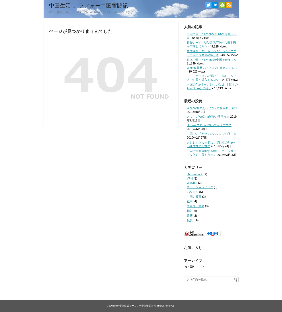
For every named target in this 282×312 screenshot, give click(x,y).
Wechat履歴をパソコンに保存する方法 (212, 67)
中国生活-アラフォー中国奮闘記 (88, 6)
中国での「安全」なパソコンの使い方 (211, 133)
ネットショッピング (200, 187)
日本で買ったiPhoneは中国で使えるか (212, 59)
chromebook (195, 174)
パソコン (193, 191)
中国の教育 (194, 196)
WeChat (192, 182)
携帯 (190, 210)
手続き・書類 (195, 206)
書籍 (190, 215)
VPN (190, 178)
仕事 (190, 201)
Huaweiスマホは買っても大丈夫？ (209, 125)
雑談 (190, 220)
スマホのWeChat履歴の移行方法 (208, 116)
